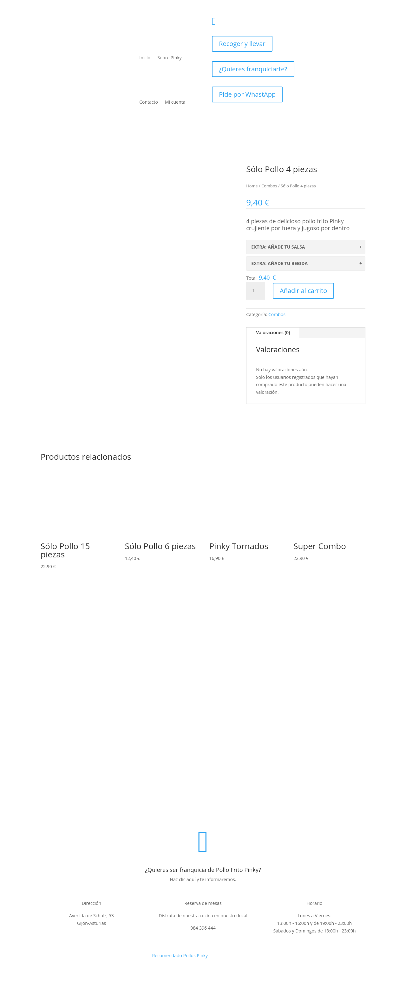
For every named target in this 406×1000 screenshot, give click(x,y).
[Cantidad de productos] (255, 291)
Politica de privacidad (123, 813)
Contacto (148, 102)
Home (252, 186)
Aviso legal (162, 813)
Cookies (271, 813)
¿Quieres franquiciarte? (253, 69)
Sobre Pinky (169, 58)
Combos (269, 186)
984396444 (241, 19)
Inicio (144, 58)
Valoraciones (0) (273, 332)
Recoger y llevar (242, 43)
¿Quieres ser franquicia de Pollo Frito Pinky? (203, 869)
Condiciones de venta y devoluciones (218, 813)
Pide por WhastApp (247, 94)
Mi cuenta (175, 102)
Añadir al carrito (303, 290)
